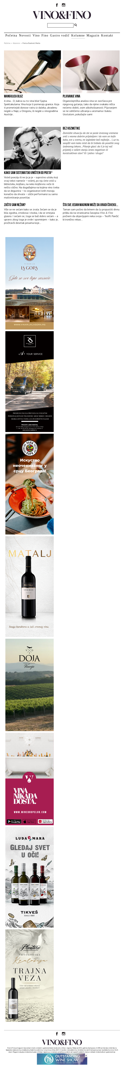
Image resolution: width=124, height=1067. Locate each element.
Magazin (93, 35)
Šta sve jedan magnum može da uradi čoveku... (90, 205)
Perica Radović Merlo (31, 43)
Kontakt (107, 35)
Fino (44, 35)
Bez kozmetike (71, 128)
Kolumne (78, 35)
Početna (11, 35)
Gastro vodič (59, 35)
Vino (36, 35)
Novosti (25, 35)
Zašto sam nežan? (15, 205)
